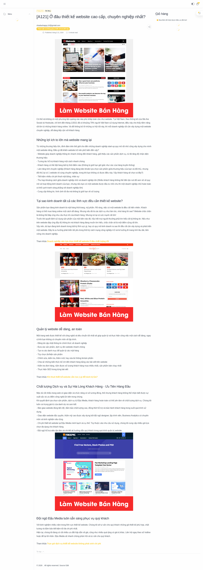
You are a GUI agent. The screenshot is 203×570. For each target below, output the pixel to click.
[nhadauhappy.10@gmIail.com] (48, 25)
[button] (193, 4)
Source (62, 565)
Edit (67, 565)
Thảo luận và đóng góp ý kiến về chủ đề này (53, 29)
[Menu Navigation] (4, 4)
